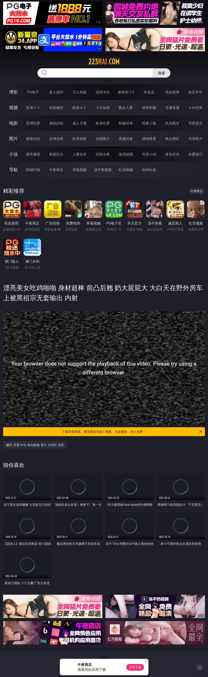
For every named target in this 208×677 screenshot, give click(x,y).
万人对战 (79, 92)
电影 (13, 123)
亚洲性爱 (33, 123)
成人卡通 (79, 123)
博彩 (13, 92)
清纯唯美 (149, 138)
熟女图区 (172, 138)
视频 (13, 107)
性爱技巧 (195, 154)
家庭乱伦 (56, 154)
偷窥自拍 (33, 138)
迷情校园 (126, 154)
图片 (13, 139)
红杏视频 (126, 169)
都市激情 (33, 154)
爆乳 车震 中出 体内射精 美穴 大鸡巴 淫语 (35, 445)
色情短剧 (149, 169)
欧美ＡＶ (79, 107)
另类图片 (195, 138)
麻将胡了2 (126, 92)
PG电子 (33, 92)
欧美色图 (79, 138)
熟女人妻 (126, 107)
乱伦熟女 (172, 123)
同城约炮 (33, 169)
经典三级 (149, 123)
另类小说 (149, 154)
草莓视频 (79, 169)
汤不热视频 (103, 169)
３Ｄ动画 (103, 107)
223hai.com (104, 61)
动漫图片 (103, 138)
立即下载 (135, 667)
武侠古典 (103, 154)
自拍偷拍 (56, 107)
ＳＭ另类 (195, 107)
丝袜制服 (149, 107)
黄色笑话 (172, 154)
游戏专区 (103, 92)
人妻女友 (79, 154)
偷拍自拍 (56, 123)
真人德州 (56, 92)
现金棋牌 (172, 92)
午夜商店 (56, 169)
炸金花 (149, 92)
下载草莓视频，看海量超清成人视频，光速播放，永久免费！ (132, 431)
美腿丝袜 (126, 138)
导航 (13, 170)
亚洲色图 (56, 138)
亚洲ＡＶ (33, 107)
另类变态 (195, 123)
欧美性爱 (103, 123)
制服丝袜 (126, 123)
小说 (13, 154)
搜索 (161, 73)
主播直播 (172, 107)
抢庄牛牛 (195, 92)
